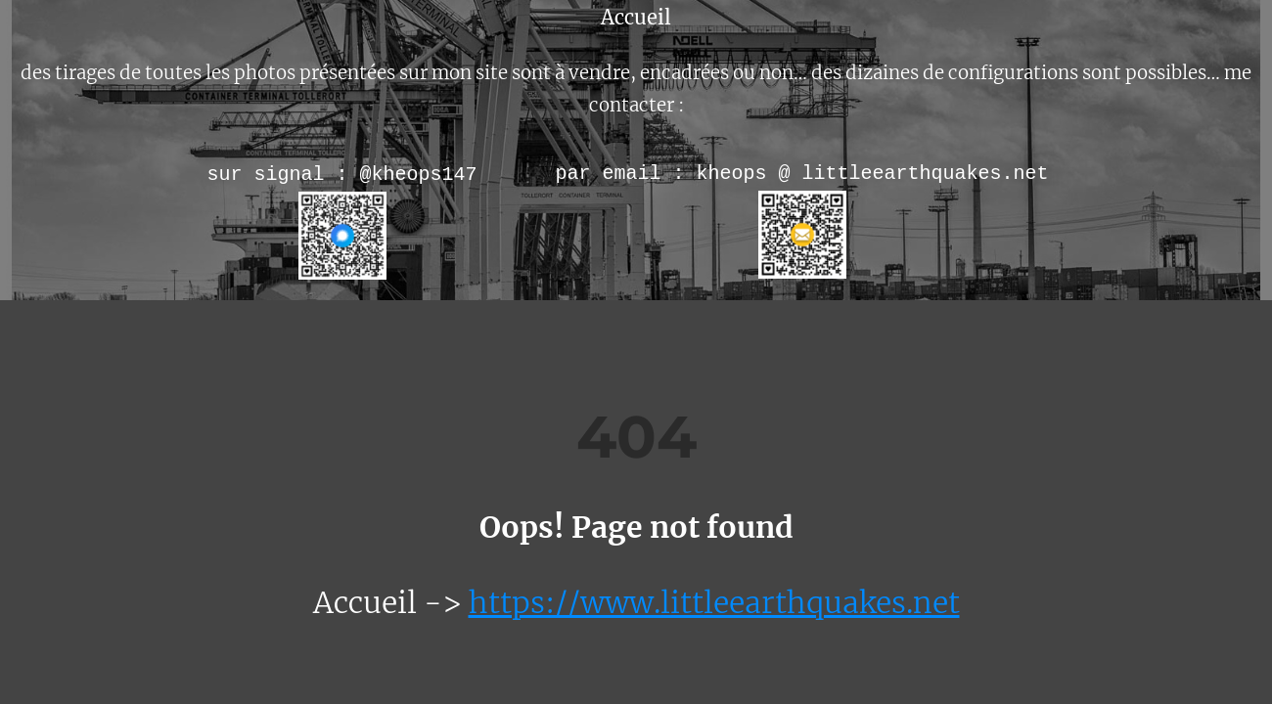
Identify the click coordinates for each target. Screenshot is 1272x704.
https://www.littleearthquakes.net (714, 602)
